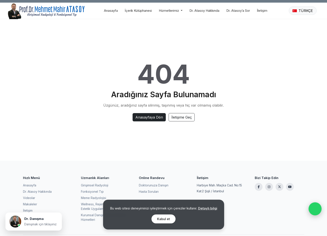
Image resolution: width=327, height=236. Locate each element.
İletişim (262, 10)
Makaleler (30, 204)
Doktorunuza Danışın (153, 185)
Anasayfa (111, 10)
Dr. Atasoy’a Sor (238, 10)
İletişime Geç (181, 117)
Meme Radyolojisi (93, 198)
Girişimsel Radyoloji (94, 185)
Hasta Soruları (149, 191)
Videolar (29, 198)
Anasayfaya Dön (149, 117)
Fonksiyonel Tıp (92, 191)
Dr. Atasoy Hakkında (204, 10)
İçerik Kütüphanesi (138, 10)
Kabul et (163, 219)
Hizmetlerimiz (169, 10)
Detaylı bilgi (207, 208)
